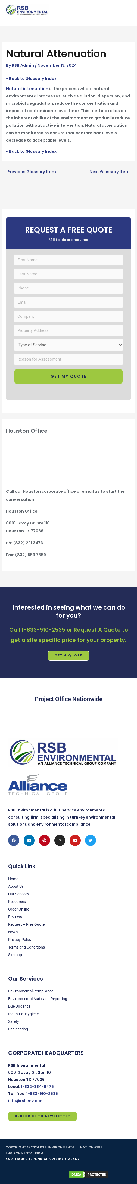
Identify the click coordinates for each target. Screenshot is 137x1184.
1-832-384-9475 (37, 1086)
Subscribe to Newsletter (42, 1116)
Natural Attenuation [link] (27, 88)
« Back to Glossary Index (31, 78)
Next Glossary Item (112, 171)
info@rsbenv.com (26, 1100)
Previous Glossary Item (29, 171)
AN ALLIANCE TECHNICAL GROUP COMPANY (42, 1159)
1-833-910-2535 (43, 630)
